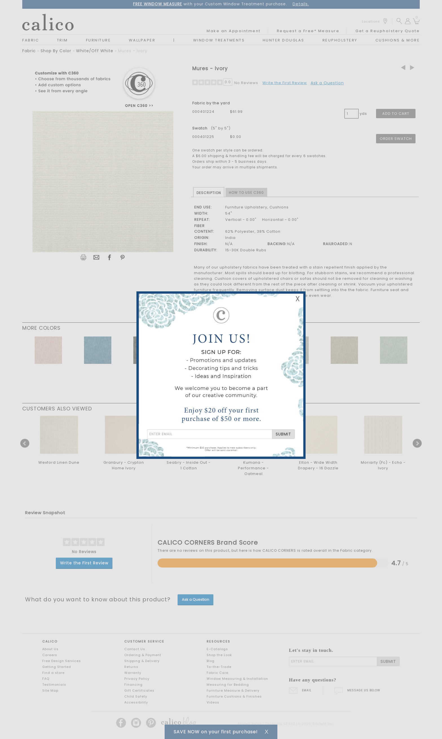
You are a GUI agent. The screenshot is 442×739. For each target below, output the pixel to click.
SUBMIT (283, 434)
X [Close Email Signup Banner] (297, 299)
